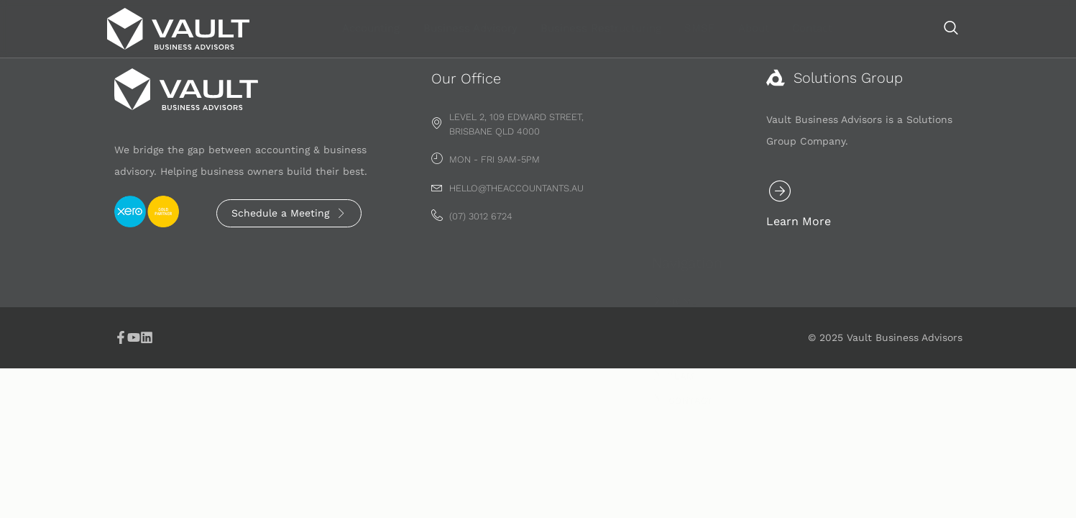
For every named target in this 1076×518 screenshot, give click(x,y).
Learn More (836, 224)
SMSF (791, 28)
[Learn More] (818, 193)
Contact (900, 28)
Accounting (467, 28)
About (842, 28)
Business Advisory (565, 28)
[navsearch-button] (951, 28)
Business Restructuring (693, 28)
